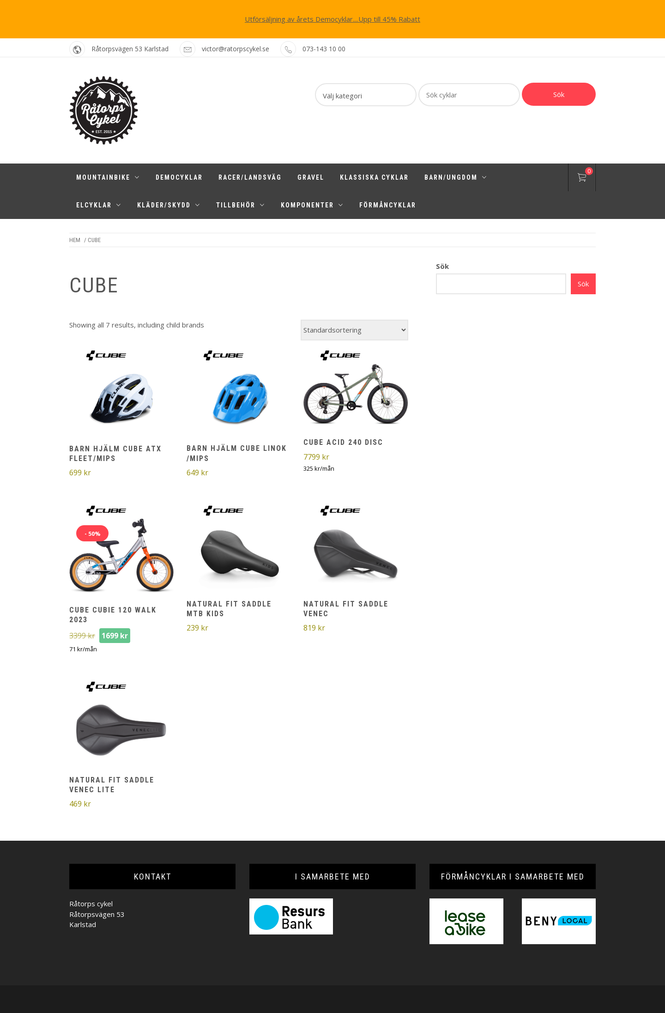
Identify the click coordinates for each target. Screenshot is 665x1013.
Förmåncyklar (387, 205)
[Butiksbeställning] (354, 330)
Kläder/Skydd (168, 205)
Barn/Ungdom (455, 177)
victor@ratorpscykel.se (235, 48)
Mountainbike (108, 177)
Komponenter (312, 205)
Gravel (310, 177)
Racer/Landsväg (250, 177)
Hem (74, 240)
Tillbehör (240, 205)
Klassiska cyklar (374, 177)
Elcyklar (98, 205)
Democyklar (179, 177)
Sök (558, 94)
